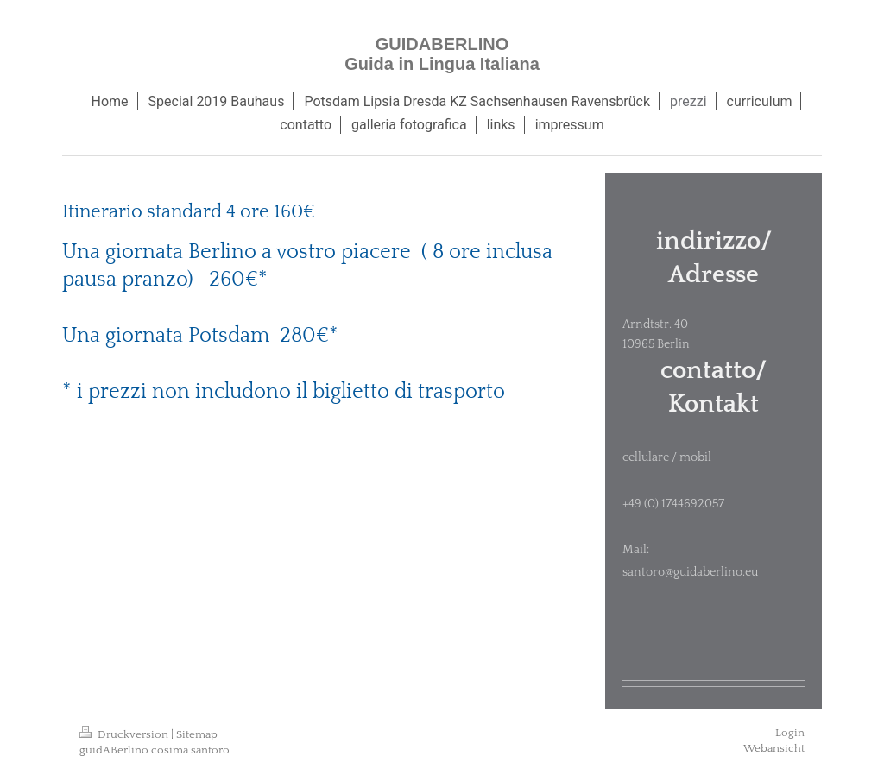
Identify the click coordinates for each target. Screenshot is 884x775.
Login (790, 733)
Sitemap (197, 734)
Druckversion (125, 734)
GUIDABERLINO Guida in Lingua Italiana (442, 54)
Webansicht (774, 748)
